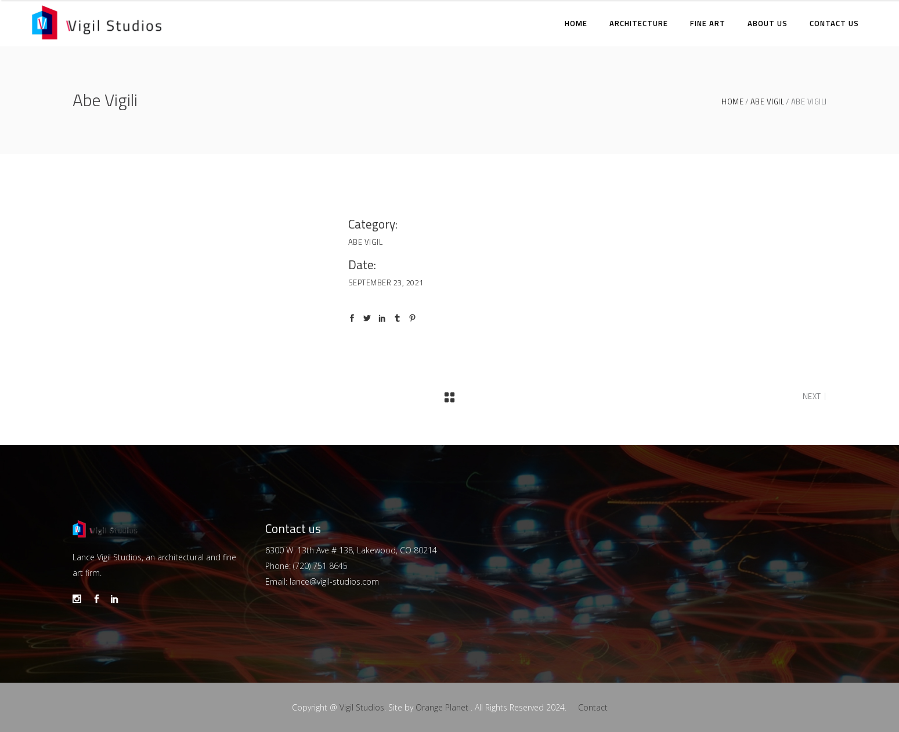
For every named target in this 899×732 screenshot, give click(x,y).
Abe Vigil (767, 102)
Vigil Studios (362, 707)
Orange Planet (442, 707)
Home (732, 102)
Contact (593, 707)
